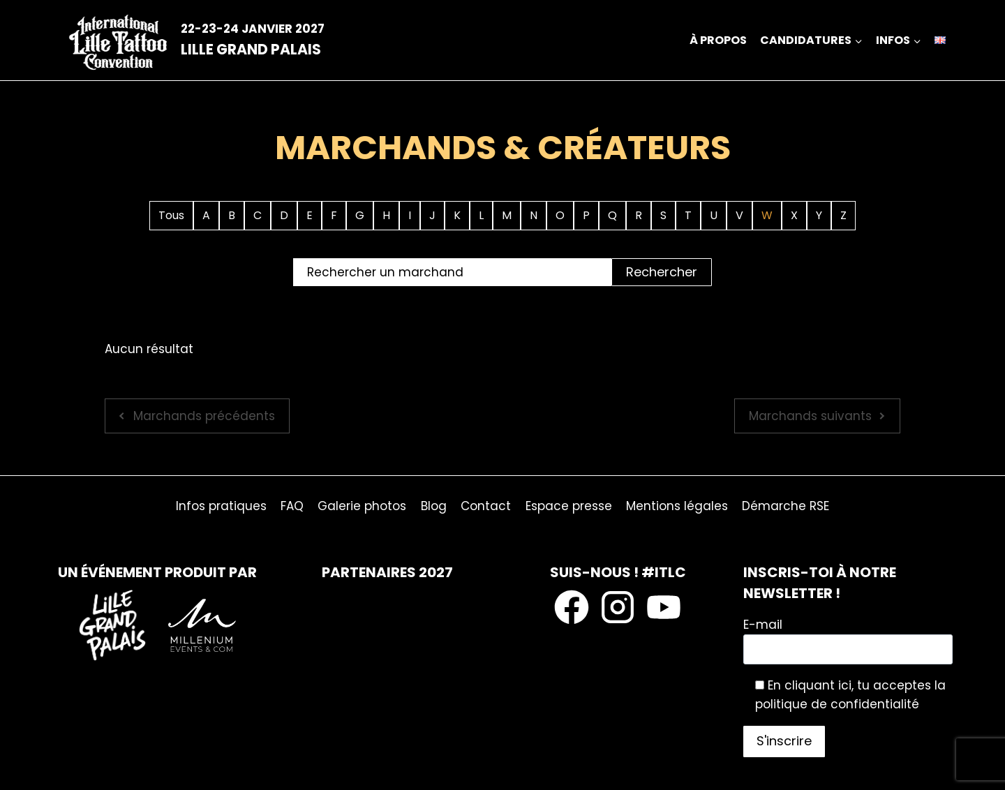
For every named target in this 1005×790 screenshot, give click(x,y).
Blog (434, 506)
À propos (718, 40)
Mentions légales (677, 506)
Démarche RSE (785, 506)
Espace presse (569, 506)
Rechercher (661, 272)
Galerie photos (362, 506)
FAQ (292, 506)
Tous (171, 215)
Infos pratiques (221, 506)
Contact (486, 506)
